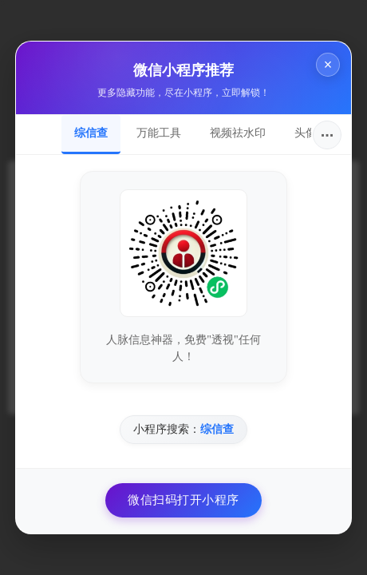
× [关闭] (328, 65)
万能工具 (158, 132)
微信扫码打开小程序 (183, 500)
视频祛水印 (238, 132)
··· (327, 135)
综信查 (91, 132)
